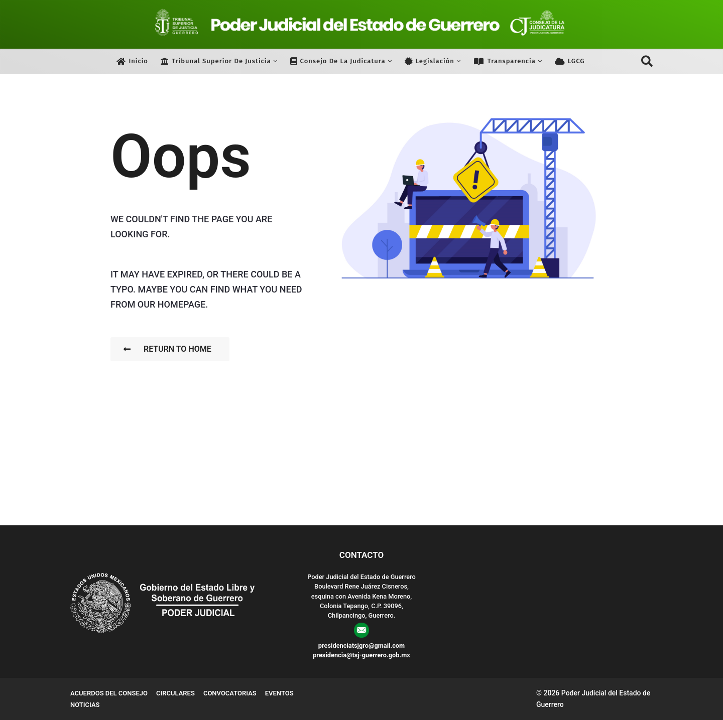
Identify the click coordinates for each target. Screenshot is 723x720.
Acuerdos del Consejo (109, 693)
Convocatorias (230, 693)
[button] (647, 61)
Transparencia (504, 61)
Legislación (429, 61)
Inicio (132, 61)
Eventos (279, 693)
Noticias (85, 704)
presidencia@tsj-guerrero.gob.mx (361, 655)
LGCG (570, 61)
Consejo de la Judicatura (338, 61)
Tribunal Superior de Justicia (216, 61)
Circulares (175, 693)
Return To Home (167, 349)
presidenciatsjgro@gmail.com (361, 645)
